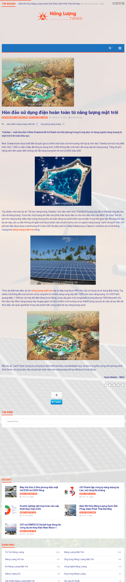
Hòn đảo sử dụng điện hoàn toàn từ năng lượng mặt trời (60, 112)
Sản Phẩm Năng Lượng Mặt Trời (14, 117)
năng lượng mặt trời (23, 229)
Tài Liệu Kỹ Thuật (72, 581)
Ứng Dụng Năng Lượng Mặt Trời (79, 559)
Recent (7, 479)
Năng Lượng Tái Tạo (87, 494)
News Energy (76, 117)
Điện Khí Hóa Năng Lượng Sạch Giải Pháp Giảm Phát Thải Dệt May (49, 3)
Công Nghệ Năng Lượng (75, 566)
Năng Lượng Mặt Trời (28, 494)
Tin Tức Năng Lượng (88, 512)
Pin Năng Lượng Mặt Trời (16, 566)
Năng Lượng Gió (12, 574)
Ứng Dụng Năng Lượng (38, 117)
